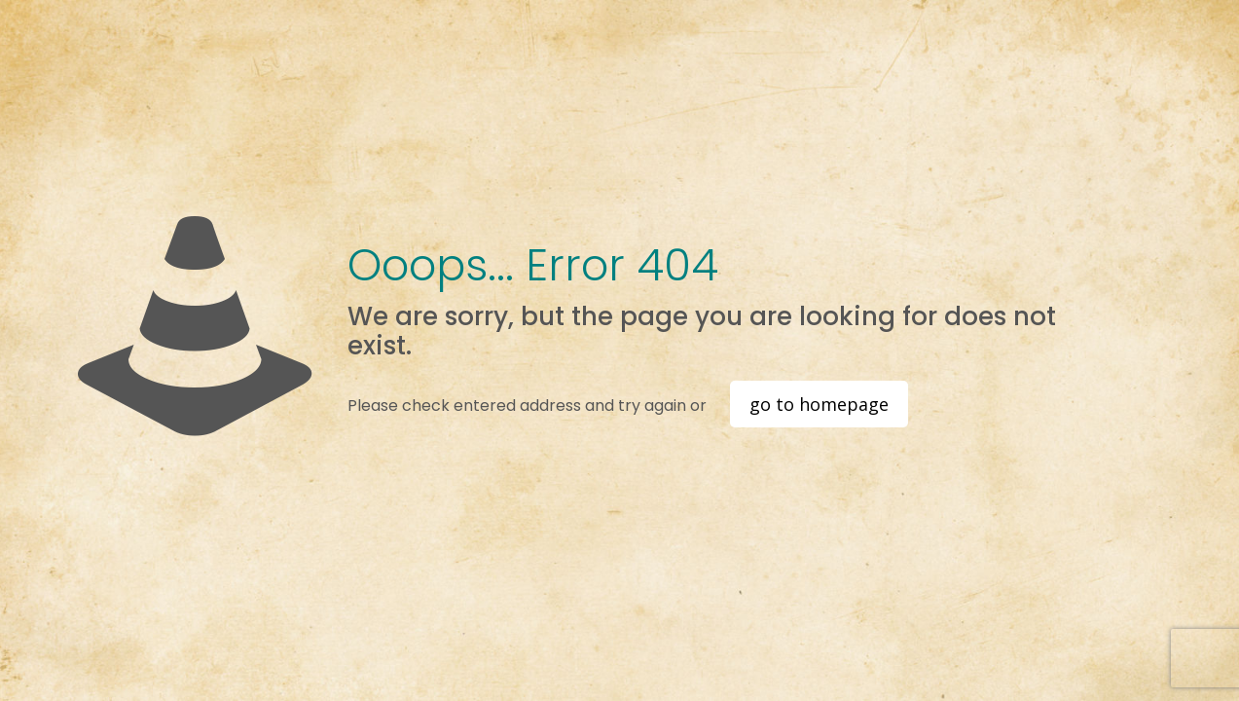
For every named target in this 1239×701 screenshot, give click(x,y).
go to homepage (819, 404)
